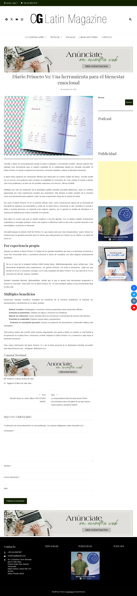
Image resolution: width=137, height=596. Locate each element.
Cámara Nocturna (88, 37)
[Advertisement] (117, 180)
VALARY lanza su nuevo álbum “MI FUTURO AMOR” (26, 397)
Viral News (69, 592)
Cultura (18, 379)
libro (29, 383)
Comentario (9, 431)
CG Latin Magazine (34, 37)
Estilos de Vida (28, 379)
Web (6, 488)
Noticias (55, 37)
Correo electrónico (12, 477)
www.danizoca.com (15, 348)
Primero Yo (24, 203)
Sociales (70, 37)
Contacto (107, 37)
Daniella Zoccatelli (60, 190)
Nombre (7, 466)
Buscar (101, 97)
